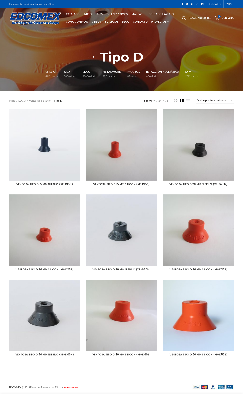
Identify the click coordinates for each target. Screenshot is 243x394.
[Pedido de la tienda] (215, 101)
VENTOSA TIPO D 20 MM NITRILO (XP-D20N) (198, 184)
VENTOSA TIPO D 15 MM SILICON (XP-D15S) (121, 184)
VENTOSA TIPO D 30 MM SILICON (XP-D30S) (198, 269)
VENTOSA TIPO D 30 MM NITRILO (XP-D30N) (121, 269)
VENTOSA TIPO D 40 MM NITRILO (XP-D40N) (44, 354)
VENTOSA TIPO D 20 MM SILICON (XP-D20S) (44, 269)
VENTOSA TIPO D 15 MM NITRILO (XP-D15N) (44, 184)
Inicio (12, 100)
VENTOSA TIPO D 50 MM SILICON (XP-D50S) (198, 354)
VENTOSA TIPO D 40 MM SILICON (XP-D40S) (121, 354)
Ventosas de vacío (40, 100)
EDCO (22, 100)
